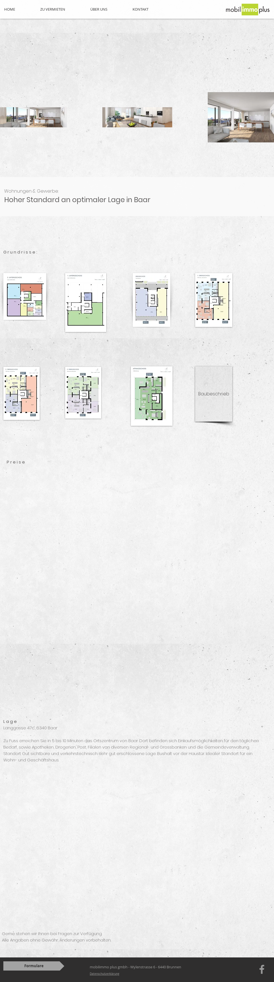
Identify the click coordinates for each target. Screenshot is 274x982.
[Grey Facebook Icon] (262, 969)
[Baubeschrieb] (213, 394)
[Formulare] (33, 966)
